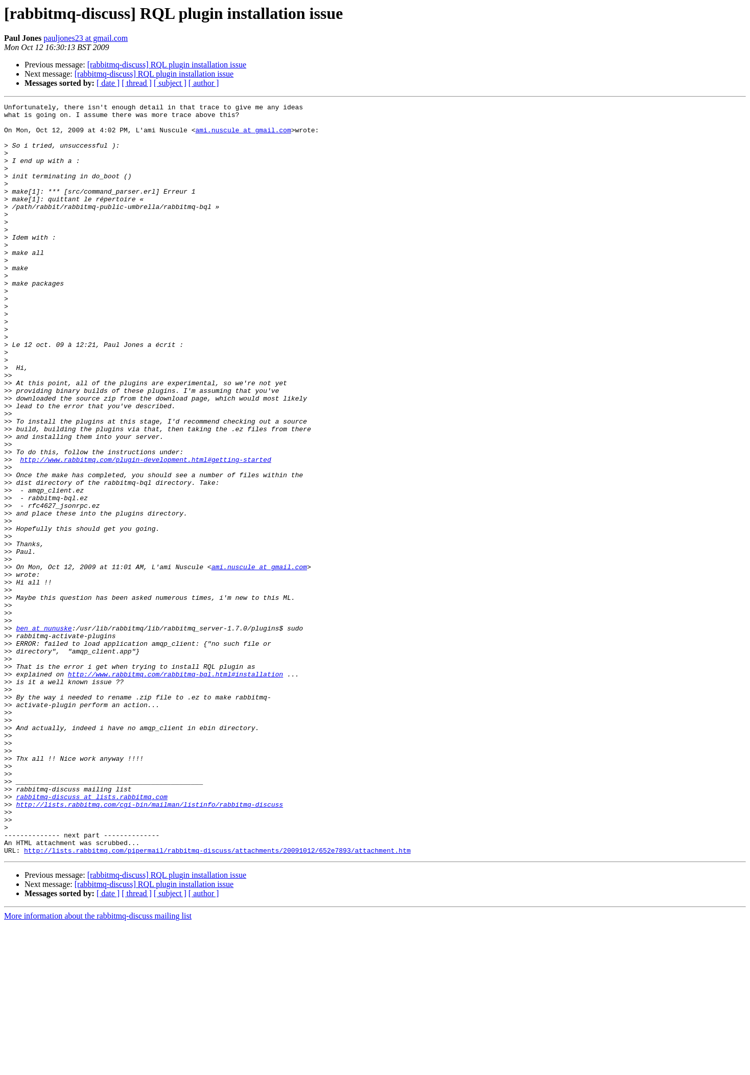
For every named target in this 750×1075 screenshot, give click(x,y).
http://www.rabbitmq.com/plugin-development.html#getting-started (145, 531)
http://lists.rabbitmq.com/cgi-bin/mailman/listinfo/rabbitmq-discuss (149, 945)
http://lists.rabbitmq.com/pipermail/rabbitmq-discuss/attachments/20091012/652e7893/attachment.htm (217, 1000)
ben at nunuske (44, 733)
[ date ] (108, 83)
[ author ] (204, 83)
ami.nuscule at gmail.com (243, 136)
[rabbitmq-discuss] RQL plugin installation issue (166, 64)
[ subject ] (170, 83)
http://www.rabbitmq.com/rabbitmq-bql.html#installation (175, 788)
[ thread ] (137, 83)
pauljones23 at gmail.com (85, 38)
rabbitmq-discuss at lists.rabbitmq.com (91, 936)
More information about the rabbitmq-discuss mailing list (98, 1066)
